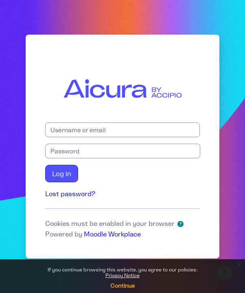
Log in (61, 173)
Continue (122, 285)
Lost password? (70, 193)
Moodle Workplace (112, 234)
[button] (182, 224)
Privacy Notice (122, 275)
